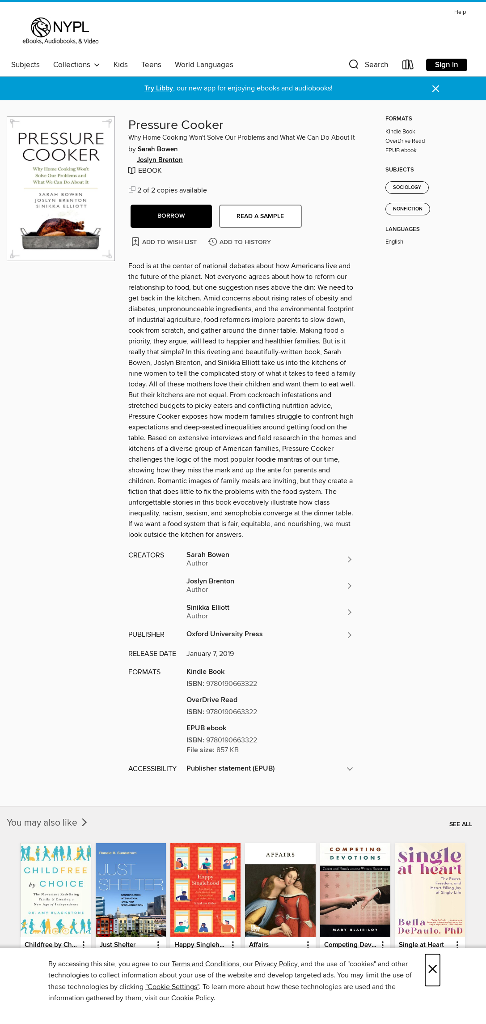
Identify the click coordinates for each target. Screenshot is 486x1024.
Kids (121, 65)
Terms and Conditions (205, 964)
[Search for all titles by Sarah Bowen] (270, 559)
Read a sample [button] (260, 216)
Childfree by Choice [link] (51, 945)
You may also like (48, 823)
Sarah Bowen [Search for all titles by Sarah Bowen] (158, 150)
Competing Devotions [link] (351, 945)
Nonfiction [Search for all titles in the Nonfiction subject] (408, 209)
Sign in (446, 65)
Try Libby (158, 88)
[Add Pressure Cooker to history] (240, 242)
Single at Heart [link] (421, 945)
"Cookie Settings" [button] (172, 986)
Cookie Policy (192, 998)
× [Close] (432, 970)
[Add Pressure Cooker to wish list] (165, 241)
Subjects (25, 65)
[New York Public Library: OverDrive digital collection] (59, 31)
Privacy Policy (276, 964)
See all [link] (460, 824)
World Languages (204, 65)
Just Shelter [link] (117, 945)
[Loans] (408, 66)
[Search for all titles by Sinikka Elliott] (270, 612)
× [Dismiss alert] (435, 88)
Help (460, 12)
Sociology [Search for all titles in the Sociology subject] (407, 187)
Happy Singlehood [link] (201, 945)
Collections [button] (76, 65)
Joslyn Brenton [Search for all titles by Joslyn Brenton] (160, 160)
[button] (367, 66)
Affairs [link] (259, 945)
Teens (151, 65)
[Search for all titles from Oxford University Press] (270, 634)
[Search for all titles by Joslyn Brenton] (270, 586)
